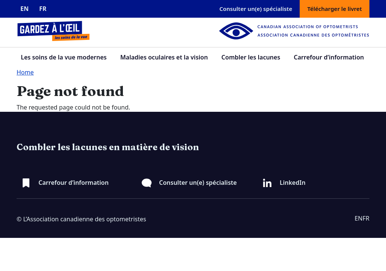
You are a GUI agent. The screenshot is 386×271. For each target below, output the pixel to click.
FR (42, 9)
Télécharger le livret (334, 8)
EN (24, 9)
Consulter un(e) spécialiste (255, 8)
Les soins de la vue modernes (64, 57)
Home (25, 72)
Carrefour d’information (329, 57)
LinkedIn (292, 182)
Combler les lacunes (250, 57)
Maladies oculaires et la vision (164, 57)
